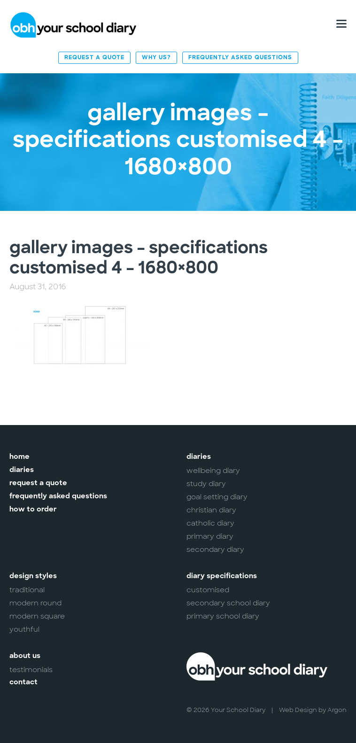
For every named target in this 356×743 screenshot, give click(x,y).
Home (19, 457)
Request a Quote (94, 58)
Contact (23, 682)
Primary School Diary (222, 616)
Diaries (21, 470)
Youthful (24, 629)
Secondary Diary (215, 549)
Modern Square (37, 616)
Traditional (27, 590)
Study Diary (206, 483)
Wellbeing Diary (213, 470)
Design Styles (33, 576)
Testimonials (31, 669)
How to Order (33, 509)
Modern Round (35, 603)
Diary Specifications (221, 576)
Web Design (298, 710)
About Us (24, 656)
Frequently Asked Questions (240, 58)
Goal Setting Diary (217, 497)
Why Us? (156, 58)
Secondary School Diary (228, 603)
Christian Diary (211, 510)
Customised (207, 590)
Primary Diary (209, 536)
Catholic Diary (210, 523)
